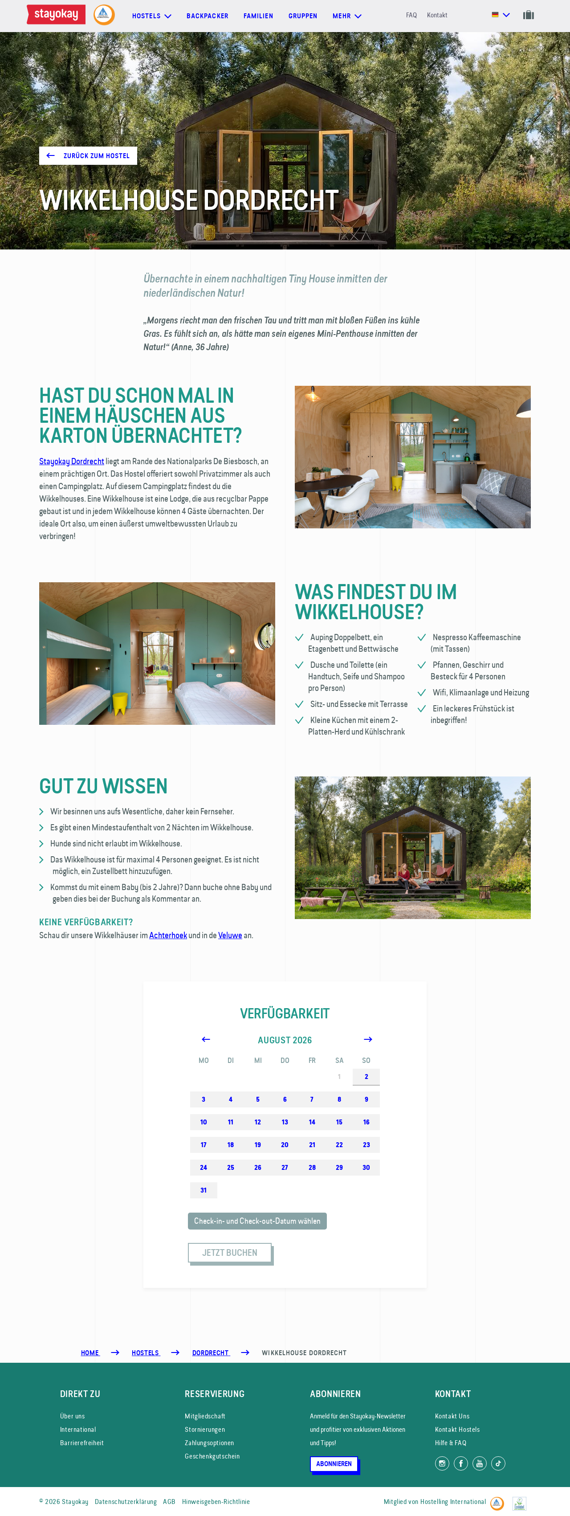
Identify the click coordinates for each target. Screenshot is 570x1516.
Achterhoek (168, 935)
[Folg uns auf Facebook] (461, 1463)
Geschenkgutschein (212, 1456)
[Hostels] (146, 1353)
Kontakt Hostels (457, 1429)
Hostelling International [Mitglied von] (453, 1501)
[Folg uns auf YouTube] (479, 1463)
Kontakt (437, 15)
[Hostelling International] (499, 1500)
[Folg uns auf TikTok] (498, 1463)
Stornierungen (205, 1429)
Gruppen (303, 16)
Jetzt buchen (229, 1252)
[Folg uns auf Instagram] (442, 1463)
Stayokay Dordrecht (71, 461)
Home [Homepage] (90, 1353)
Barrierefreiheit (82, 1442)
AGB (169, 1501)
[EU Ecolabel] (522, 1500)
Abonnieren (334, 1464)
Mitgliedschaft (205, 1416)
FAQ (411, 15)
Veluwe (230, 935)
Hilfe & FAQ (451, 1442)
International (78, 1429)
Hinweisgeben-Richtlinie (216, 1501)
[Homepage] (58, 16)
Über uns (72, 1416)
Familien (258, 16)
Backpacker (207, 16)
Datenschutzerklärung (126, 1501)
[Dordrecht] (211, 1353)
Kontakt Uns (452, 1416)
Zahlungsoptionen (209, 1442)
